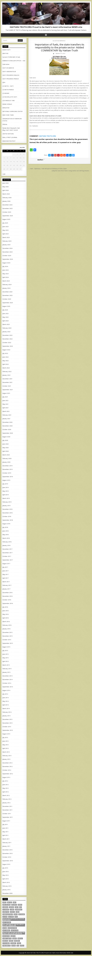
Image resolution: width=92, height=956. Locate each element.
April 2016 (5, 618)
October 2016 (6, 600)
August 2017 (6, 563)
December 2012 (7, 763)
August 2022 (6, 350)
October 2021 (6, 386)
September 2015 (7, 643)
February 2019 (6, 502)
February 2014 (6, 712)
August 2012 (6, 777)
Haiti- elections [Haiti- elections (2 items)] (6, 922)
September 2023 (7, 302)
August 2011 (6, 821)
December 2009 (7, 893)
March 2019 (6, 498)
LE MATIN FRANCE (8, 90)
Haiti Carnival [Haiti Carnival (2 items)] (6, 930)
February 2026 (6, 197)
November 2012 (7, 766)
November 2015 (7, 636)
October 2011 (6, 813)
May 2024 (5, 274)
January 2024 (6, 288)
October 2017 (6, 556)
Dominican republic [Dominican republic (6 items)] (7, 914)
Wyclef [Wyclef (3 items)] (22, 945)
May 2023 (5, 317)
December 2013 (7, 719)
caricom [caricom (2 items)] (11, 907)
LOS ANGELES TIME (8, 100)
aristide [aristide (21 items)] (10, 902)
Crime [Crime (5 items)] (17, 912)
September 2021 (7, 389)
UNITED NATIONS (8, 134)
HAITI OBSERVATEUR (9, 71)
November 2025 (7, 208)
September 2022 (7, 346)
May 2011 (5, 832)
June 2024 (5, 270)
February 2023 (6, 328)
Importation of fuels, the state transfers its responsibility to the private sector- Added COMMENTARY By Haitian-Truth (59, 47)
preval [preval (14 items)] (19, 943)
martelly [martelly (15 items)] (20, 938)
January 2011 (6, 846)
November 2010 (7, 853)
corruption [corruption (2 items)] (6, 912)
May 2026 (5, 187)
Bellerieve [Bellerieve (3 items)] (14, 905)
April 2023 (5, 321)
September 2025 (7, 216)
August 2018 (6, 524)
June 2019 (5, 487)
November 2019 (7, 469)
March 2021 (6, 411)
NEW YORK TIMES (8, 115)
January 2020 (6, 462)
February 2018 (6, 542)
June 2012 (5, 784)
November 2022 (7, 339)
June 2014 (5, 697)
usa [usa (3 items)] (18, 945)
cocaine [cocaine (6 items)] (12, 909)
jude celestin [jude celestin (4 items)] (6, 936)
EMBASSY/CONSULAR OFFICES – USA (13, 61)
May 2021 (5, 404)
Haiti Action (5, 64)
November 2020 (7, 426)
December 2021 (7, 379)
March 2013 (6, 752)
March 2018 (6, 538)
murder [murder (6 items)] (11, 941)
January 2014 (6, 716)
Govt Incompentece (59, 41)
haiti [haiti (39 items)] (16, 917)
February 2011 (6, 842)
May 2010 (5, 875)
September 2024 (7, 259)
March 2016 (6, 621)
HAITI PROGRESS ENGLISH (10, 75)
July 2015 (5, 650)
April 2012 (5, 792)
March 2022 (6, 368)
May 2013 (5, 745)
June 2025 (5, 226)
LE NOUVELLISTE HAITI (9, 97)
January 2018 (6, 545)
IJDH (3, 82)
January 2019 (6, 505)
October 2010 (6, 857)
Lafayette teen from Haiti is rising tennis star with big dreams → (71, 171)
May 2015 (5, 658)
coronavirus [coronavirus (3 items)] (19, 909)
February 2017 (6, 585)
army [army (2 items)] (14, 902)
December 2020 (7, 422)
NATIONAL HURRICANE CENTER (12, 111)
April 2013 (5, 748)
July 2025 (5, 223)
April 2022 (5, 364)
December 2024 (7, 248)
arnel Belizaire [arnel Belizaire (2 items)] (6, 905)
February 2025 (6, 241)
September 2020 (7, 433)
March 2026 (6, 194)
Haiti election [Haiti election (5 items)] (14, 930)
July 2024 (5, 266)
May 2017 (5, 574)
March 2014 (6, 708)
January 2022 (6, 375)
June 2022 (5, 357)
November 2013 (7, 723)
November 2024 (7, 252)
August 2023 (6, 306)
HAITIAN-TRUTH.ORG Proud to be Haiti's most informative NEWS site (46, 27)
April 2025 (5, 234)
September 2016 (7, 603)
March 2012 (6, 795)
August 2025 (6, 219)
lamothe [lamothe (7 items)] (13, 936)
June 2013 (5, 741)
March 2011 (6, 839)
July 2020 (5, 440)
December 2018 (7, 509)
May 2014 (5, 701)
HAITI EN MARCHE (8, 68)
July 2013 (5, 737)
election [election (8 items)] (5, 917)
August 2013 (6, 734)
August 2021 (6, 393)
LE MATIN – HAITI (8, 86)
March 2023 (6, 324)
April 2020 (5, 451)
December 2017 (7, 549)
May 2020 (5, 447)
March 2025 (6, 237)
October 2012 (6, 770)
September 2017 (7, 560)
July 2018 (5, 527)
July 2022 (5, 353)
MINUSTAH (5, 108)
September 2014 (7, 687)
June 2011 (5, 828)
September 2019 (7, 476)
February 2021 (6, 415)
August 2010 (6, 864)
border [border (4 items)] (20, 905)
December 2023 (7, 292)
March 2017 (6, 582)
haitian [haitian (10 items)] (4, 928)
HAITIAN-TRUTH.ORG (47, 136)
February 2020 (6, 458)
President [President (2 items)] (13, 943)
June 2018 (5, 531)
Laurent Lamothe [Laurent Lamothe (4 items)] (7, 938)
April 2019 (5, 495)
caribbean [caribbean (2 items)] (5, 907)
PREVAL (4, 124)
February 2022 (6, 371)
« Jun (3, 174)
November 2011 (7, 810)
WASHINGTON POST (8, 141)
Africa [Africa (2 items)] (4, 902)
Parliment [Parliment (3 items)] (17, 941)
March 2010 (6, 882)
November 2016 (7, 596)
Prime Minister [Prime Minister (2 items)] (6, 945)
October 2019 (6, 473)
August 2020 (6, 437)
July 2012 (5, 781)
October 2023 (6, 299)
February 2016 (6, 625)
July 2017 (5, 567)
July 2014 (5, 694)
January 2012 (6, 803)
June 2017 (5, 571)
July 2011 (5, 824)
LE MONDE (5, 93)
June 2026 (5, 183)
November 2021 (7, 382)
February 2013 (6, 755)
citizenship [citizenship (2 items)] (5, 909)
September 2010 (7, 861)
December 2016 (7, 592)
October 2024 (6, 255)
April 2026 (5, 190)
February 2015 (6, 668)
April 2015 (5, 661)
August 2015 (6, 647)
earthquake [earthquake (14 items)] (21, 914)
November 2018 (7, 513)
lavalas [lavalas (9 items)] (14, 938)
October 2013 (6, 726)
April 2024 (5, 277)
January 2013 (6, 759)
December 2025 (7, 205)
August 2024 (6, 263)
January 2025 (6, 245)
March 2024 (6, 281)
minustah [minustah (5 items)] (5, 941)
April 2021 (5, 408)
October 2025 (6, 212)
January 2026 (6, 201)
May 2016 (5, 614)
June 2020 (5, 444)
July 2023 (5, 310)
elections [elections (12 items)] (11, 917)
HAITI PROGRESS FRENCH (10, 79)
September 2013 (7, 730)
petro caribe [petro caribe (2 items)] (6, 943)
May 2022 (5, 360)
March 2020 (6, 455)
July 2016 (5, 607)
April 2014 (5, 705)
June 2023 (5, 313)
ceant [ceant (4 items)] (16, 907)
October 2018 (6, 516)
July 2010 (5, 868)
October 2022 (6, 342)
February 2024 (6, 284)
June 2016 (5, 610)
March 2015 (6, 665)
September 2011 (7, 817)
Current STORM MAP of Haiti (11, 57)
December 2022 (7, 335)
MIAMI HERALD (7, 104)
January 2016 (6, 629)
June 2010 (5, 871)
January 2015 (6, 672)
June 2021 (5, 400)
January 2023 (6, 331)
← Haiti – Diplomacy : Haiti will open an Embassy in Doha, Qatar (47, 168)
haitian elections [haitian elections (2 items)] (12, 928)
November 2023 (7, 295)
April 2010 (5, 879)
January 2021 (6, 418)
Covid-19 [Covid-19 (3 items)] (12, 912)
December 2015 (7, 632)
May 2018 (5, 534)
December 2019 (7, 466)
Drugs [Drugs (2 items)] (15, 914)
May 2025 (5, 230)
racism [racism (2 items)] (13, 945)
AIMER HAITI (6, 50)
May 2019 (5, 491)
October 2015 (6, 639)
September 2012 (7, 774)
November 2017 (7, 553)
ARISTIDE (5, 53)
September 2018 (7, 520)
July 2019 (5, 484)
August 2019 (6, 480)
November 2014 (7, 679)
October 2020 (6, 429)
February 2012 (6, 799)
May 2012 (5, 788)
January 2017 (6, 589)
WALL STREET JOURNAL (9, 137)
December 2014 (7, 676)
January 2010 (6, 890)
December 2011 (7, 806)
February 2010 (6, 886)
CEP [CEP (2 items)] (20, 907)
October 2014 (6, 683)
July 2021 (5, 397)
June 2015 (5, 654)
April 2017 (5, 578)
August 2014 (6, 690)
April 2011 (5, 835)
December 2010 (7, 850)
